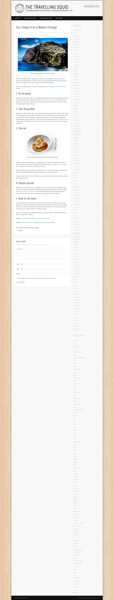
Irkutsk (74, 415)
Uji (73, 575)
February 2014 (76, 294)
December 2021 (77, 36)
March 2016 (76, 221)
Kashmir (75, 433)
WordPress (97, 598)
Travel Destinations (30, 18)
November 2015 (77, 233)
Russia (74, 508)
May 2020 (75, 76)
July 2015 (75, 244)
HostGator (75, 401)
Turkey (74, 569)
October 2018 (76, 131)
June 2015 (75, 247)
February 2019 (76, 120)
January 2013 (76, 329)
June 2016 (75, 213)
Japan (74, 424)
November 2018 (77, 129)
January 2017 (76, 192)
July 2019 (75, 105)
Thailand (75, 546)
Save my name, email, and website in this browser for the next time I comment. (37, 278)
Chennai (75, 360)
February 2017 (76, 189)
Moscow (75, 476)
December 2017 (77, 160)
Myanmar (75, 482)
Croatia (75, 366)
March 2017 (76, 187)
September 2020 (77, 65)
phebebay (21, 32)
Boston (75, 355)
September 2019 (77, 99)
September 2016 (77, 204)
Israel (74, 418)
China (74, 363)
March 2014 (76, 291)
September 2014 (77, 274)
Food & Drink (76, 392)
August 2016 (76, 207)
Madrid (75, 459)
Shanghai (75, 520)
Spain (74, 537)
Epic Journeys (76, 384)
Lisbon (74, 450)
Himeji (74, 395)
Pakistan (75, 497)
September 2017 (77, 169)
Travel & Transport (77, 560)
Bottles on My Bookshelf (79, 357)
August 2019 (76, 102)
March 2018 (76, 152)
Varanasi (75, 587)
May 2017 (75, 181)
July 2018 (75, 140)
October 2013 (76, 305)
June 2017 (75, 178)
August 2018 (76, 137)
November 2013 (77, 303)
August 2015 (76, 242)
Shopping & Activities (78, 523)
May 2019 (75, 111)
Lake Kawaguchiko (77, 442)
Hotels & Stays (76, 404)
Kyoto (74, 439)
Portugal (44, 32)
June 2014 (75, 282)
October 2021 (76, 41)
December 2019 (77, 91)
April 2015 (75, 253)
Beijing (74, 349)
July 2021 (75, 44)
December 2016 (77, 195)
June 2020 (75, 73)
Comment (19, 249)
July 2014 (75, 279)
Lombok (75, 453)
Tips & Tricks (59, 18)
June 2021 (75, 47)
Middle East (76, 468)
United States (76, 584)
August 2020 (76, 68)
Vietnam (75, 592)
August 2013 (76, 311)
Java (74, 427)
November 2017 (77, 163)
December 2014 (77, 265)
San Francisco (76, 511)
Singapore (75, 529)
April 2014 (75, 288)
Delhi (74, 372)
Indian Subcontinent (78, 410)
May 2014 (75, 285)
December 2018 (77, 126)
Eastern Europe (77, 378)
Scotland (75, 514)
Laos (74, 444)
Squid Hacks (76, 540)
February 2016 (76, 224)
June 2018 (75, 143)
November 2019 (77, 94)
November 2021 (77, 39)
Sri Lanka (75, 543)
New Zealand (76, 491)
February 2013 (76, 326)
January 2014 (76, 297)
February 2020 (76, 85)
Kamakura (75, 430)
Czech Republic (77, 369)
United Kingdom (77, 581)
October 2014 (76, 271)
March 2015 (76, 256)
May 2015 (75, 250)
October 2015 (76, 236)
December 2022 (77, 30)
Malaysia (75, 462)
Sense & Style (76, 517)
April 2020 (75, 79)
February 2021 (76, 56)
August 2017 (76, 172)
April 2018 (75, 149)
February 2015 (76, 259)
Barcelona (75, 346)
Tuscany (75, 572)
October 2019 (76, 97)
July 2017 (75, 175)
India (74, 407)
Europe (75, 386)
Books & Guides (77, 352)
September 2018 (77, 134)
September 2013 (77, 308)
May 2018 (75, 146)
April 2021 (75, 53)
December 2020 (77, 62)
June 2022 (75, 33)
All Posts (40, 32)
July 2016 (75, 210)
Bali (74, 343)
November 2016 (77, 198)
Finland (75, 389)
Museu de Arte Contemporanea (26, 191)
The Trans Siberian (77, 552)
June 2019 (75, 108)
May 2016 (75, 216)
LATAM (75, 447)
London (75, 456)
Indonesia (75, 413)
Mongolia (75, 473)
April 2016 (75, 218)
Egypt (74, 381)
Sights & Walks (76, 526)
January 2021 (76, 59)
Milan (74, 471)
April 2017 (75, 184)
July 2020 (75, 71)
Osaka (74, 494)
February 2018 (76, 155)
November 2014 (77, 268)
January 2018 (76, 158)
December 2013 (77, 300)
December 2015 (77, 230)
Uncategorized (76, 578)
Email (19, 269)
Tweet (17, 230)
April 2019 (75, 114)
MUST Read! (76, 479)
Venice (75, 590)
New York (75, 488)
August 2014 (76, 276)
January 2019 (76, 123)
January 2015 (76, 262)
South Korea (76, 534)
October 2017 (76, 166)
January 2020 (76, 88)
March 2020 (76, 82)
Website (19, 274)
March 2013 (76, 323)
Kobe (74, 436)
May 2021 (75, 50)
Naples (75, 485)
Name (19, 264)
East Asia (75, 375)
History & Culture (77, 398)
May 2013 (75, 317)
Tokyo (74, 558)
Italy (74, 421)
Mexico (75, 465)
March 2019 (76, 117)
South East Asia (76, 531)
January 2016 (76, 227)
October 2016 (76, 201)
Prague (75, 502)
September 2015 (77, 239)
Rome (74, 505)
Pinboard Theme (88, 598)
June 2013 (75, 314)
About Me (17, 18)
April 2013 (75, 320)
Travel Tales (76, 566)
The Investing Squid (78, 549)
